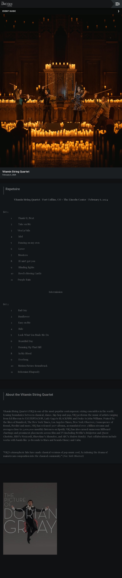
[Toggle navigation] (117, 4)
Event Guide (9, 11)
